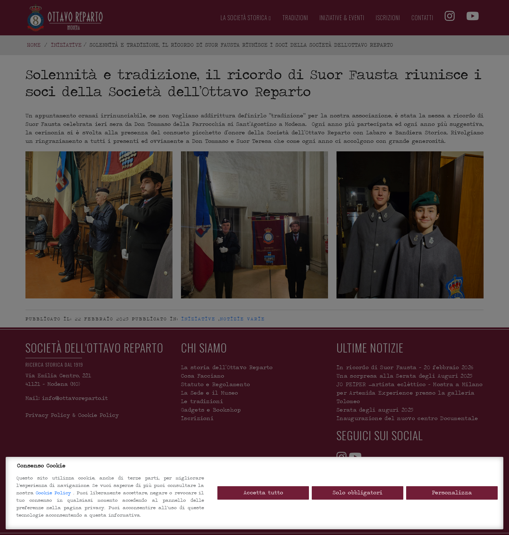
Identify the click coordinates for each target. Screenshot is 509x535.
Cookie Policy (54, 493)
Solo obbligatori (357, 492)
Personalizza (452, 492)
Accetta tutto (263, 492)
